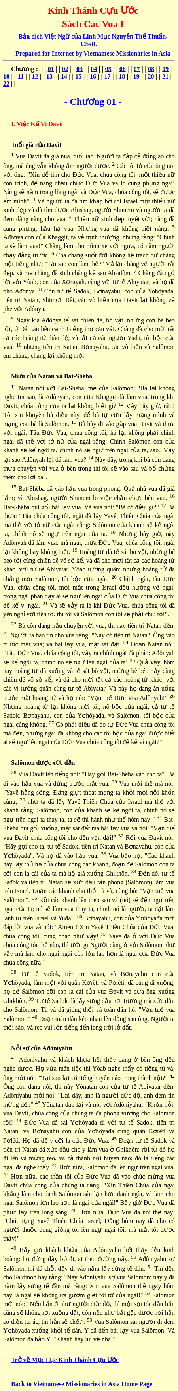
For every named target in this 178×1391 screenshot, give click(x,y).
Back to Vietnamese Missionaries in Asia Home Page (81, 1384)
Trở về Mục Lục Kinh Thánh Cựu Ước (65, 1359)
